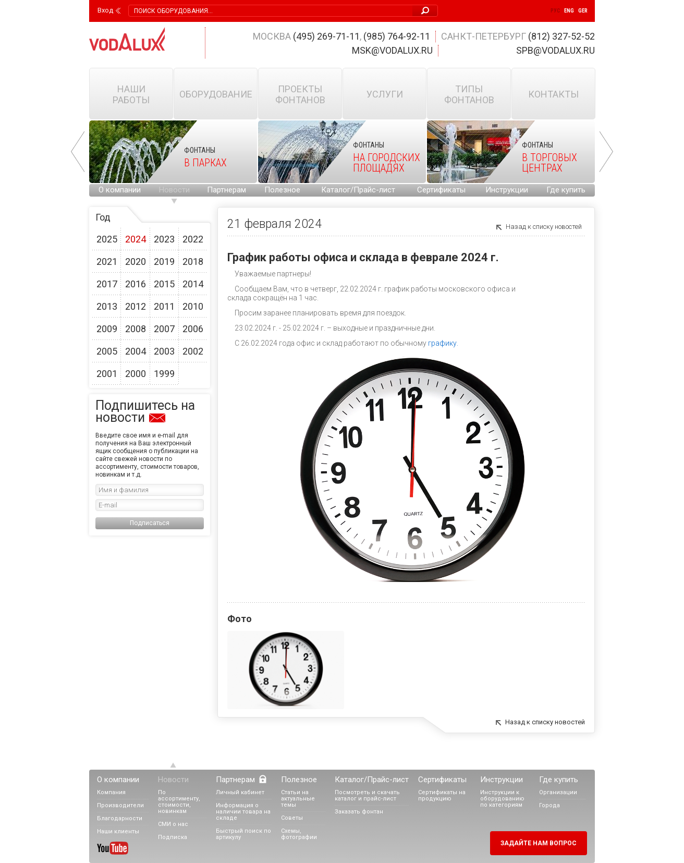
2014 (192, 283)
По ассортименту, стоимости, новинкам (179, 802)
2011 (164, 306)
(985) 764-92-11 (396, 36)
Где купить (565, 190)
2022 (192, 239)
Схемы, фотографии (299, 834)
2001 (106, 373)
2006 (192, 328)
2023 (164, 239)
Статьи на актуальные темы (298, 798)
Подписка (172, 837)
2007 (164, 328)
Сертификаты (441, 190)
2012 (135, 306)
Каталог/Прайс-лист (358, 190)
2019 (164, 261)
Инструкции (506, 190)
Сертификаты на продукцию (442, 795)
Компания (111, 792)
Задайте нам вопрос (538, 843)
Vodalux (127, 39)
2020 (135, 261)
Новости (174, 190)
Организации (558, 792)
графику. (443, 343)
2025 (106, 239)
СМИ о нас (173, 824)
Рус (555, 11)
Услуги (385, 94)
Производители (120, 805)
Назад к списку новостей (544, 226)
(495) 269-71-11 (326, 36)
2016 (135, 283)
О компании (120, 190)
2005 (106, 351)
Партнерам (226, 190)
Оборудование (215, 94)
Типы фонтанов (469, 94)
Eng (569, 11)
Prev (77, 152)
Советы (292, 818)
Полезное (282, 190)
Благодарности (119, 818)
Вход (105, 10)
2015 (164, 283)
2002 (192, 351)
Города (549, 805)
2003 (164, 351)
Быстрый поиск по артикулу (243, 834)
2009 (106, 328)
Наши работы (131, 94)
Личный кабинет (240, 792)
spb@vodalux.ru (555, 50)
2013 (106, 306)
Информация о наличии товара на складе (243, 811)
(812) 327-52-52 (561, 36)
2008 (135, 328)
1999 (164, 373)
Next (606, 152)
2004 (135, 351)
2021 (106, 261)
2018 (192, 261)
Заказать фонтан (359, 811)
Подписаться (149, 523)
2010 (192, 306)
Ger (583, 11)
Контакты (553, 94)
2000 (135, 373)
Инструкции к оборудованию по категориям (502, 798)
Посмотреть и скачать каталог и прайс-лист (367, 795)
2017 (106, 283)
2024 (135, 239)
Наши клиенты (118, 831)
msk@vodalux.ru (392, 50)
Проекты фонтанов (300, 94)
